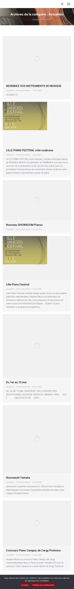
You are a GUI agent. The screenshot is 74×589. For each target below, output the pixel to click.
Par (23, 90)
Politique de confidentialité (43, 585)
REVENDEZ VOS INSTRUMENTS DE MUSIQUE (33, 86)
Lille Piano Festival (17, 284)
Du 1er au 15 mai (16, 382)
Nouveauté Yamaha (18, 477)
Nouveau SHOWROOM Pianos (24, 224)
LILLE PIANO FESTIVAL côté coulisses (29, 150)
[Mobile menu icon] (68, 4)
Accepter (25, 585)
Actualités (10, 90)
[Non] (70, 582)
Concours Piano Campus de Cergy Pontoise (33, 550)
